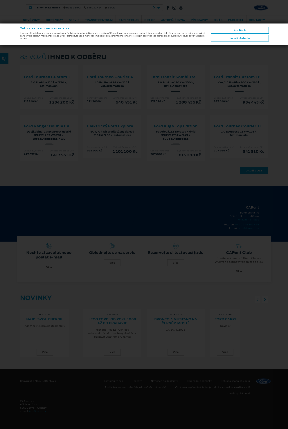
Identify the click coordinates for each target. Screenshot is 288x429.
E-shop (149, 20)
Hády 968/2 (76, 7)
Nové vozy (31, 20)
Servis (74, 20)
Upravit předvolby (239, 38)
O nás (218, 20)
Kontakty (257, 20)
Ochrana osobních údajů (235, 381)
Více (49, 267)
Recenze (137, 381)
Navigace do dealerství (165, 381)
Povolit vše (239, 30)
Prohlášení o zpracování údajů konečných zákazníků (135, 387)
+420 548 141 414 (247, 224)
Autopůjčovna (173, 20)
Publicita (235, 20)
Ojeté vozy (54, 20)
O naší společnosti (239, 393)
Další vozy (254, 170)
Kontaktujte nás (113, 381)
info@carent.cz (249, 228)
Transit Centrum (99, 20)
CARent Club (129, 20)
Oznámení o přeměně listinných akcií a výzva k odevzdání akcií (212, 387)
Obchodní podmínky (199, 381)
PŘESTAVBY (199, 20)
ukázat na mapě (248, 219)
